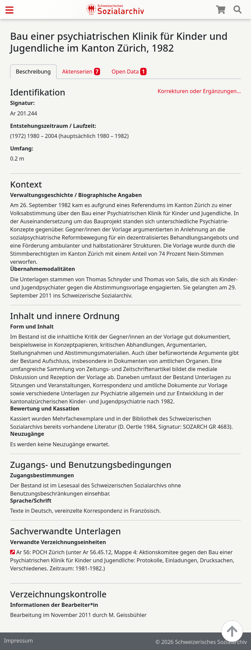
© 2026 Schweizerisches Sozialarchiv (201, 642)
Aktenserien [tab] (81, 71)
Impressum (18, 640)
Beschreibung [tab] (33, 71)
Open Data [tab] (129, 71)
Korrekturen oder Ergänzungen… (199, 91)
